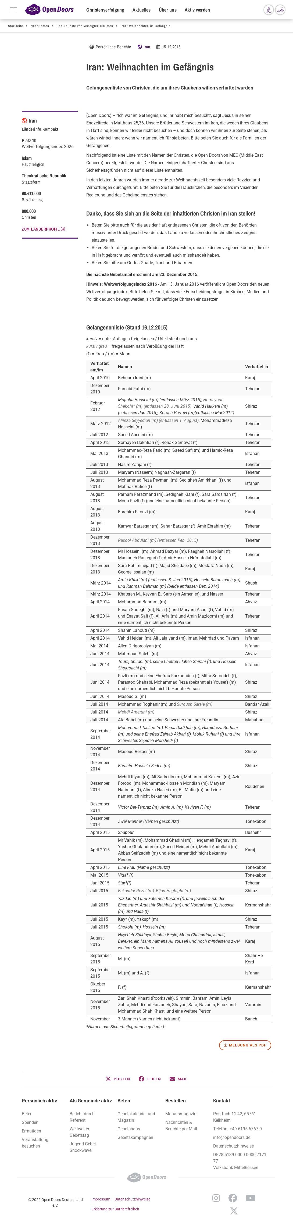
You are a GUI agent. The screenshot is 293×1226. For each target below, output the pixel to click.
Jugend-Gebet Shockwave (83, 1147)
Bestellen (175, 1100)
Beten (123, 1100)
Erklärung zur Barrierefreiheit (115, 1209)
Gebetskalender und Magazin (136, 1117)
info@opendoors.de (231, 1137)
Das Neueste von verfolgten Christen (84, 26)
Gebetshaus (128, 1128)
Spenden (30, 1122)
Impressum (100, 1199)
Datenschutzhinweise (233, 1146)
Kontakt (221, 1100)
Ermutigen (31, 1131)
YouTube (250, 1198)
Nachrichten (40, 26)
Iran (147, 47)
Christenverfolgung (105, 9)
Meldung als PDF (247, 1045)
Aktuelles (142, 9)
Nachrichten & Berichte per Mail (181, 1125)
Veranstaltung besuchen (35, 1143)
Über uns (168, 9)
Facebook (232, 1198)
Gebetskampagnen (135, 1137)
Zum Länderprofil (41, 229)
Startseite (15, 26)
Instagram (216, 1198)
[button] (118, 1079)
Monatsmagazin (180, 1113)
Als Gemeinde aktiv (91, 1100)
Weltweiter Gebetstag (79, 1132)
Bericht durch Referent (82, 1117)
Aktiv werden (197, 9)
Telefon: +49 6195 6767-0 (237, 1128)
